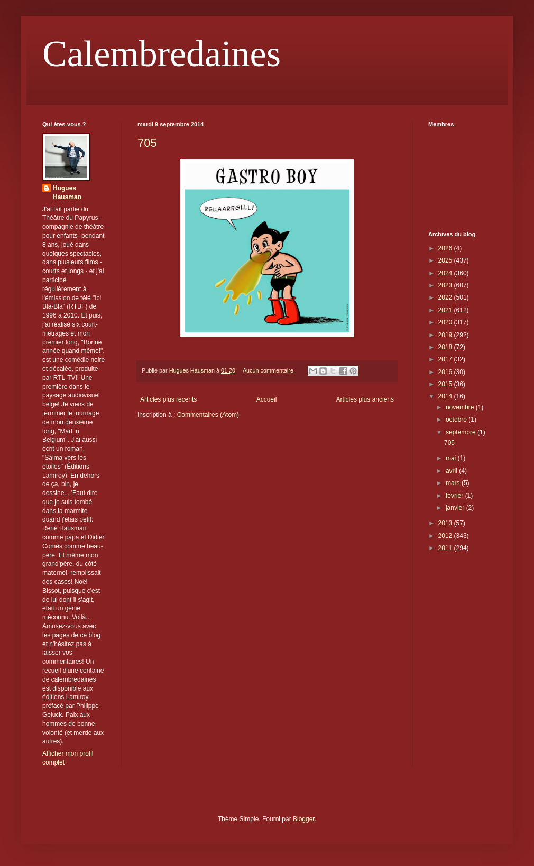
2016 (446, 372)
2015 (446, 384)
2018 (446, 347)
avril (452, 470)
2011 (446, 548)
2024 (446, 273)
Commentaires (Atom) (208, 414)
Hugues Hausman (67, 192)
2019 (446, 335)
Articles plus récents (168, 399)
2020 (446, 322)
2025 (446, 260)
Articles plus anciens (365, 399)
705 (147, 143)
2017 (446, 359)
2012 (446, 535)
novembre (461, 407)
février (455, 495)
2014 (446, 396)
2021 (446, 310)
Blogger (304, 819)
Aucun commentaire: (270, 370)
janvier (456, 507)
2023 (446, 285)
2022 (446, 297)
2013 (446, 523)
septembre (461, 432)
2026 (446, 248)
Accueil (266, 399)
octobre (457, 419)
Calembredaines (161, 53)
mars (454, 483)
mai (452, 458)
